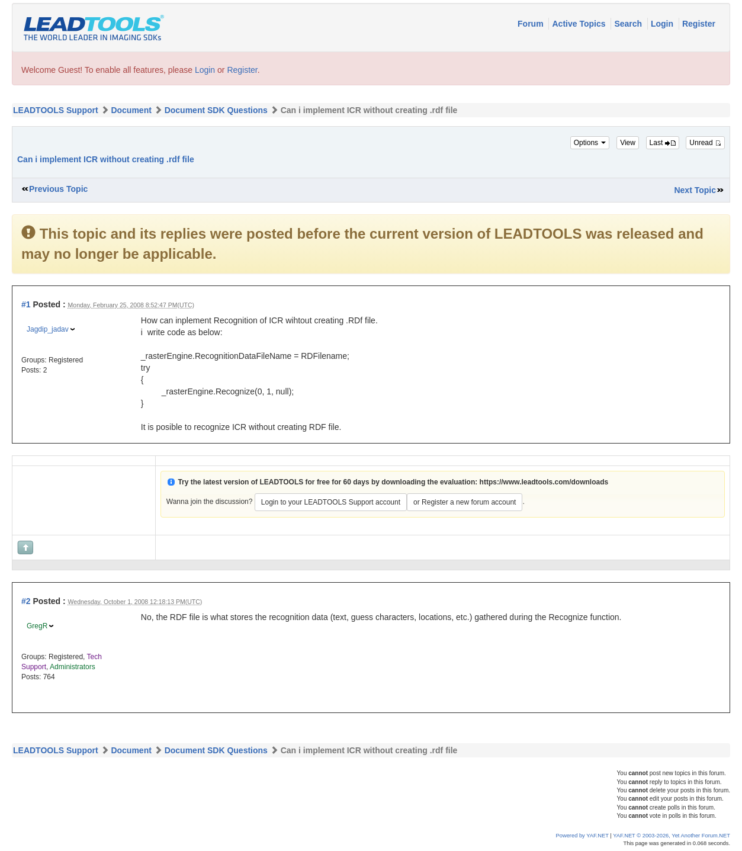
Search (629, 23)
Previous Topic (58, 189)
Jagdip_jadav (48, 329)
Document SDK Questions (216, 110)
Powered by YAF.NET (582, 836)
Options (590, 143)
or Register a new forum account (464, 502)
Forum (531, 23)
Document (131, 110)
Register (698, 23)
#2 (26, 601)
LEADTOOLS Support (55, 110)
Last (663, 143)
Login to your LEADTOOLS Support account (330, 502)
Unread (705, 143)
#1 (26, 304)
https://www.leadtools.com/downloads (544, 482)
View (627, 143)
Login (663, 23)
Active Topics (580, 23)
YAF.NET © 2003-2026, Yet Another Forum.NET (671, 836)
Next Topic (695, 190)
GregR (37, 626)
